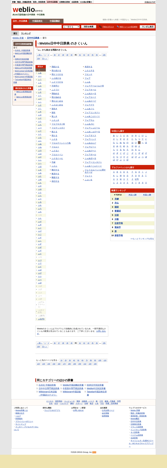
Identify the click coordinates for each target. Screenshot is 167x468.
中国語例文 (37, 21)
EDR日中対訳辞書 (95, 385)
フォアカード (90, 97)
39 (67, 55)
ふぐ (40, 228)
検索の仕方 (19, 413)
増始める (55, 93)
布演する (88, 67)
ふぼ (40, 283)
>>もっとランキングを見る (142, 239)
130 (43, 364)
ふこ (40, 102)
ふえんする (89, 70)
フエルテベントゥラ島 (61, 143)
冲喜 (117, 219)
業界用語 (58, 401)
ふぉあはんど (90, 143)
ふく (40, 95)
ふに (40, 141)
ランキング (26, 33)
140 (48, 364)
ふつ (40, 128)
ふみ (40, 173)
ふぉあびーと (90, 151)
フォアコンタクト (92, 112)
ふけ (40, 99)
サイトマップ (20, 424)
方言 (102, 403)
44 (88, 55)
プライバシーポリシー (24, 421)
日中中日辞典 (52, 2)
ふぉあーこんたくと (93, 166)
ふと (40, 134)
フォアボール (90, 154)
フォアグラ (89, 105)
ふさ (40, 105)
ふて (40, 131)
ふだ (40, 254)
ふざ (40, 238)
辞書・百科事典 (112, 403)
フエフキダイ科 (58, 124)
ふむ (40, 176)
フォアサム (89, 120)
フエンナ (88, 74)
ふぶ (40, 276)
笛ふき (54, 116)
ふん (40, 218)
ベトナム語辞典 (137, 435)
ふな (40, 137)
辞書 (14, 2)
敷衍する (55, 170)
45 (93, 55)
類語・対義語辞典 (24, 2)
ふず (40, 244)
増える (54, 135)
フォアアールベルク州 (94, 86)
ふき (40, 92)
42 (80, 55)
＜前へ (39, 55)
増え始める (56, 97)
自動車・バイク (88, 401)
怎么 (117, 203)
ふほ (40, 167)
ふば (40, 270)
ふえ (40, 83)
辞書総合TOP (150, 2)
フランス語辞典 (137, 427)
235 (104, 55)
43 (84, 55)
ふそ (40, 118)
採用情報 (105, 416)
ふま (40, 170)
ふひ (40, 157)
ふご (40, 234)
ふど (40, 267)
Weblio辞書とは (21, 410)
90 (95, 360)
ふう (40, 79)
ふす (40, 112)
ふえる (54, 139)
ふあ (40, 73)
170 (64, 364)
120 (38, 364)
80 (91, 360)
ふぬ (40, 144)
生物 (86, 403)
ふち (40, 125)
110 (105, 360)
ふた (40, 121)
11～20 (132, 195)
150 (53, 364)
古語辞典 (74, 2)
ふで (40, 263)
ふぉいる (88, 180)
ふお (40, 86)
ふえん (54, 166)
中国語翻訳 (55, 21)
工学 (101, 401)
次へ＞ (44, 58)
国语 (117, 207)
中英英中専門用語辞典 (73, 388)
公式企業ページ (108, 410)
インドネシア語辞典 (139, 430)
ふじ (40, 241)
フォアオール (90, 90)
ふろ (40, 209)
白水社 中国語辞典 (47, 385)
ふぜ (40, 247)
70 (87, 360)
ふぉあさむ (89, 124)
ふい (40, 76)
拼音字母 (119, 235)
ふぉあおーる (90, 93)
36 (55, 55)
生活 (56, 403)
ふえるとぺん (57, 158)
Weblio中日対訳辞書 (96, 388)
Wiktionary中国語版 (72, 391)
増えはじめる (57, 101)
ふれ (40, 205)
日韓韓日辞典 (64, 2)
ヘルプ (18, 416)
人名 (97, 403)
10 (61, 360)
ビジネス (49, 401)
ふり (40, 199)
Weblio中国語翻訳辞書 (73, 385)
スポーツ (79, 403)
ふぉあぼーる (90, 158)
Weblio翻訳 (135, 419)
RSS (94, 452)
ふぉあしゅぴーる (92, 132)
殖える (54, 132)
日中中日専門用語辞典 (49, 388)
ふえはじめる (57, 105)
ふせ (40, 115)
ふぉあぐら (89, 109)
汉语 (117, 215)
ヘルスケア (64, 403)
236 (38, 58)
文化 (51, 403)
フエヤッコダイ (58, 128)
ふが (40, 222)
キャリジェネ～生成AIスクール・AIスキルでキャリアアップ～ (141, 443)
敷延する (55, 177)
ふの (40, 150)
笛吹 (53, 112)
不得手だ (55, 86)
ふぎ (40, 225)
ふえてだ (55, 90)
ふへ (40, 163)
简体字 (118, 227)
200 (79, 364)
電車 (78, 401)
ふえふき (55, 120)
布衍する (55, 181)
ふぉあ (87, 82)
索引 (15, 33)
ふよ (40, 192)
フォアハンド (90, 139)
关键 (117, 199)
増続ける (55, 67)
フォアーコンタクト (93, 162)
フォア (87, 78)
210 (85, 364)
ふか (40, 89)
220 (90, 364)
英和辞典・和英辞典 (139, 416)
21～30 (147, 195)
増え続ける (56, 70)
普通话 (118, 211)
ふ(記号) (41, 319)
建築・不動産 (110, 401)
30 (70, 360)
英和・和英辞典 (39, 2)
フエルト (55, 147)
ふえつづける (57, 82)
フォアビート (90, 147)
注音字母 (119, 223)
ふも (40, 183)
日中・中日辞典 (20, 21)
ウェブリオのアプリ (52, 410)
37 (59, 55)
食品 (91, 403)
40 (71, 55)
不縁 (53, 162)
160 (59, 364)
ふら (40, 196)
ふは (40, 154)
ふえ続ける (56, 78)
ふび (40, 273)
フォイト (88, 176)
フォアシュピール (92, 128)
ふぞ (40, 251)
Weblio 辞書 (18, 38)
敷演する (55, 174)
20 (66, 360)
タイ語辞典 (135, 432)
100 (99, 360)
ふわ (40, 212)
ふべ (40, 280)
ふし (40, 108)
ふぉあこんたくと (92, 116)
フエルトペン (57, 154)
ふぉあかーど (90, 101)
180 (69, 364)
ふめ (40, 180)
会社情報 (105, 413)
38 (63, 55)
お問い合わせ (78, 410)
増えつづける (57, 74)
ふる (40, 202)
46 (97, 55)
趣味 (72, 403)
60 (83, 360)
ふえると (55, 151)
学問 (119, 401)
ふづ (40, 260)
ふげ (40, 231)
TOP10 (118, 195)
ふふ (40, 160)
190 (74, 364)
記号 (137, 179)
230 (95, 364)
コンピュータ (69, 401)
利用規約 (19, 419)
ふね (40, 147)
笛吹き (54, 109)
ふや (40, 186)
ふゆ (40, 189)
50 (78, 360)
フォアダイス (90, 135)
